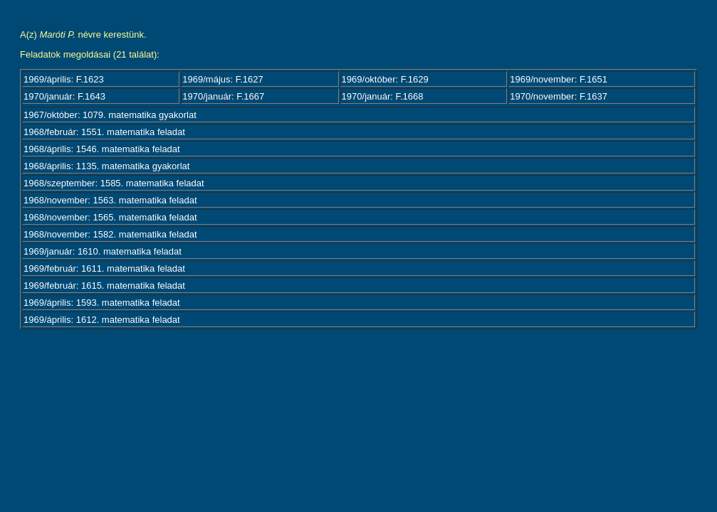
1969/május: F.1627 (222, 79)
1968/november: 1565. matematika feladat (110, 217)
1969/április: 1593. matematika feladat (101, 302)
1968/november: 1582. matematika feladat (110, 234)
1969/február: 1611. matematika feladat (104, 268)
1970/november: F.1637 (558, 96)
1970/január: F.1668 (383, 96)
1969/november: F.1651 (558, 79)
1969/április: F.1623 (63, 79)
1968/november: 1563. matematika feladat (110, 200)
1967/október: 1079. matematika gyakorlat (110, 115)
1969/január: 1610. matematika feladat (102, 251)
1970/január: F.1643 (64, 96)
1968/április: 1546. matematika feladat (101, 149)
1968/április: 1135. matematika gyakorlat (106, 166)
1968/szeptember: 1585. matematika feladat (113, 183)
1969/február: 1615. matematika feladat (104, 285)
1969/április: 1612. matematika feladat (101, 319)
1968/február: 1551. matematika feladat (104, 132)
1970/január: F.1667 (223, 96)
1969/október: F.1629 (385, 79)
